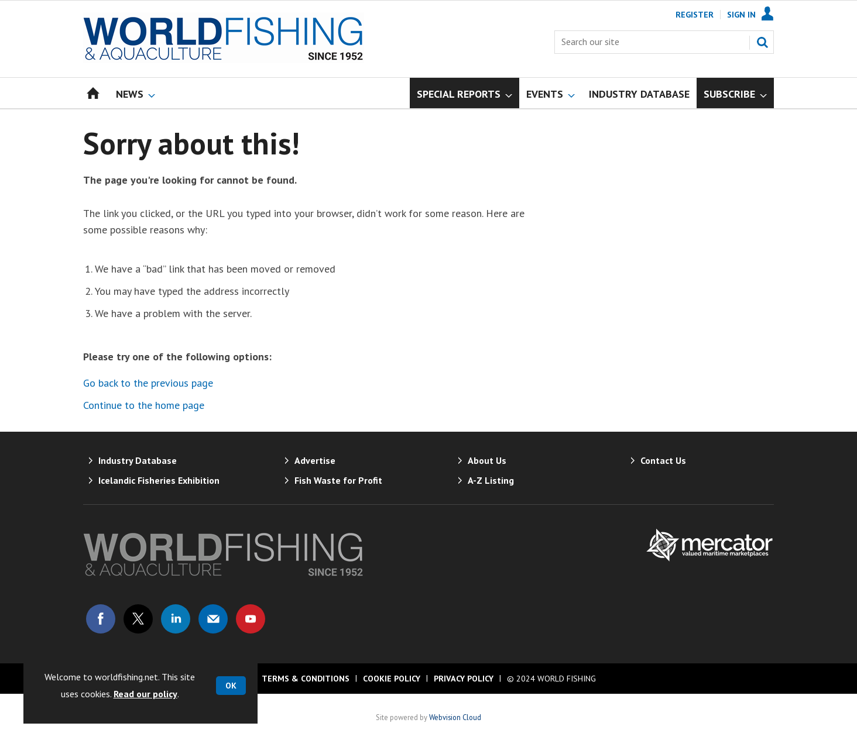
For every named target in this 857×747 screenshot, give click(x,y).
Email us (213, 619)
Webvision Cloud (455, 717)
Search (762, 42)
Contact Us (663, 460)
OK (230, 685)
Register (695, 14)
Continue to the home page (143, 405)
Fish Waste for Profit (338, 480)
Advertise (314, 460)
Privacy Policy (463, 678)
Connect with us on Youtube (250, 619)
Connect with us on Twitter (138, 619)
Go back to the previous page (148, 383)
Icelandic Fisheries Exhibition (159, 480)
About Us (487, 460)
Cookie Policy (391, 678)
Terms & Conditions (305, 678)
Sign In (741, 14)
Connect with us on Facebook (100, 619)
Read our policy (145, 694)
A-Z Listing (491, 480)
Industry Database (137, 460)
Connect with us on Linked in (175, 619)
